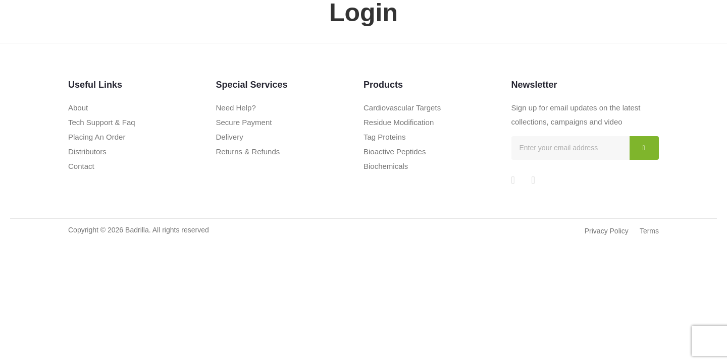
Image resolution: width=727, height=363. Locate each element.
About (429, 32)
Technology (527, 32)
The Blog (580, 32)
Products (472, 32)
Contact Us (631, 32)
